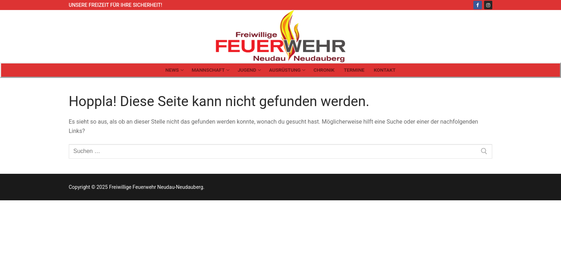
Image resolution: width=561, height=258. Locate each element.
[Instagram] (488, 5)
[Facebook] (477, 5)
